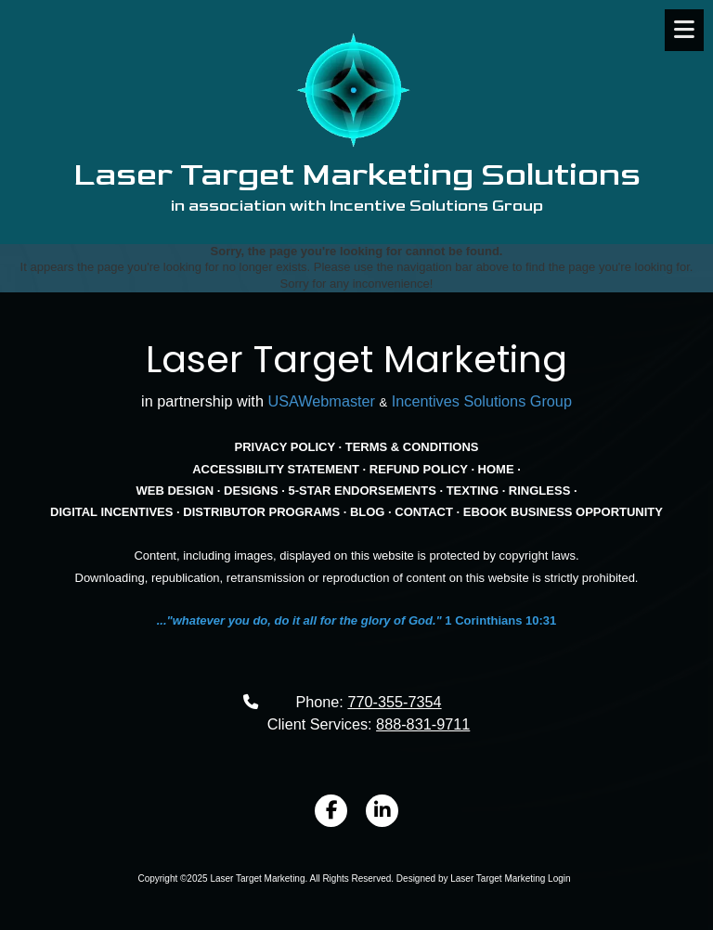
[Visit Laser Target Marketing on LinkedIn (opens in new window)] (382, 810)
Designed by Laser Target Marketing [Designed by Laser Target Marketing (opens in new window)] (470, 878)
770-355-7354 (394, 701)
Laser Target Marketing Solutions (357, 175)
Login (559, 878)
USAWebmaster (321, 401)
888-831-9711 (423, 724)
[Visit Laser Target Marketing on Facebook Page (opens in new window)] (331, 810)
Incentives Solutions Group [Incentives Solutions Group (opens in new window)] (482, 401)
